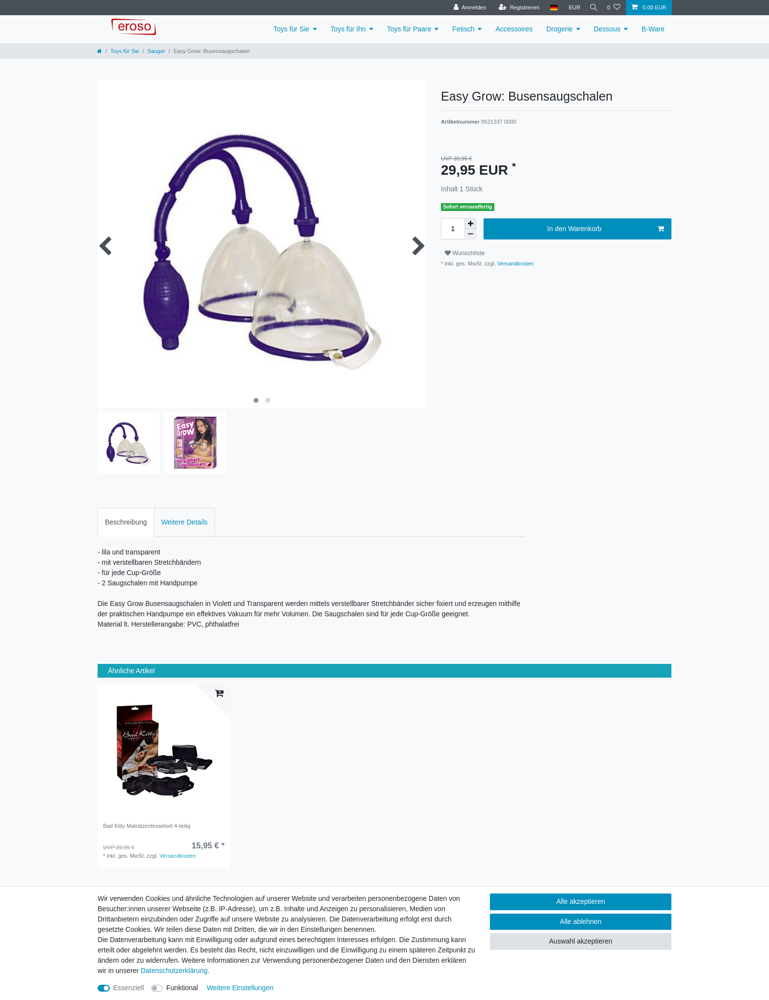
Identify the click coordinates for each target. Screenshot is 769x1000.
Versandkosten (515, 263)
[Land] (550, 7)
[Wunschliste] (614, 7)
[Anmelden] (466, 7)
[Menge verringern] (470, 234)
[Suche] (592, 7)
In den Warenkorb (605, 229)
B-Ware (653, 29)
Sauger (156, 51)
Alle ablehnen (581, 921)
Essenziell (128, 988)
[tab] (126, 522)
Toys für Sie (291, 29)
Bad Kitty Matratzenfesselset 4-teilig (146, 826)
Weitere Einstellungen (240, 988)
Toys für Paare (409, 29)
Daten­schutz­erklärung (174, 970)
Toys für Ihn (348, 29)
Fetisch (463, 29)
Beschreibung (126, 522)
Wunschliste (465, 253)
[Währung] (571, 7)
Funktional (182, 988)
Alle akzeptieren (580, 901)
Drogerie (559, 29)
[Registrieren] (515, 7)
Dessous (607, 29)
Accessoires (513, 29)
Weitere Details (184, 522)
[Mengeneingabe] (452, 228)
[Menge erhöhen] (470, 223)
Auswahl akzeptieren (580, 941)
